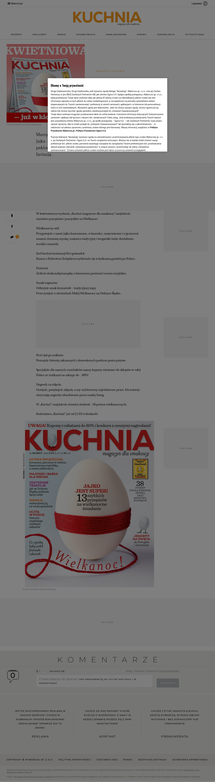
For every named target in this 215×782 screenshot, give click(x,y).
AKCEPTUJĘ (154, 146)
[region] (107, 114)
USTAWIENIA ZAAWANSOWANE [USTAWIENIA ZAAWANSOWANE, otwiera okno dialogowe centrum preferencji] (70, 145)
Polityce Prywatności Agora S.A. (91, 131)
